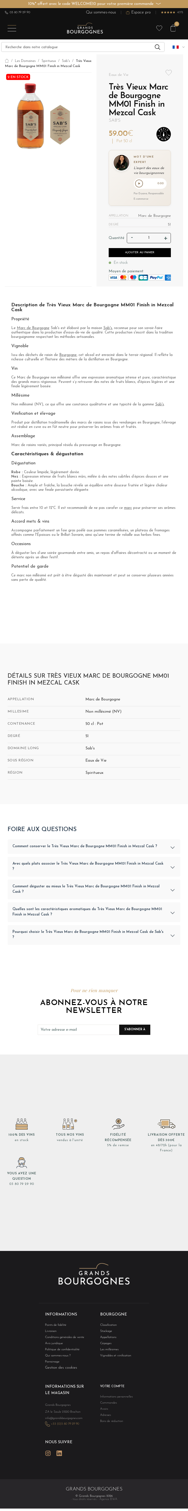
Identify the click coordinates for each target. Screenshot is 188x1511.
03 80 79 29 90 (17, 12)
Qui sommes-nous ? (55, 1357)
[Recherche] (82, 47)
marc (128, 509)
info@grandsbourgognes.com (61, 1418)
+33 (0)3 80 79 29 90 (62, 1424)
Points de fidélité (54, 1325)
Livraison (50, 1331)
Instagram (48, 1452)
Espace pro (138, 12)
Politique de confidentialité (60, 1351)
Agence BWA (108, 1498)
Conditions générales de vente (61, 1338)
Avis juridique (53, 1344)
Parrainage (51, 1363)
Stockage (105, 1331)
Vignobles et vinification (113, 1357)
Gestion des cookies (61, 1370)
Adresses (104, 1417)
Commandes (107, 1405)
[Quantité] (149, 239)
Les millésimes (108, 1351)
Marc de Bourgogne (33, 329)
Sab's (114, 120)
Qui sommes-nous (101, 12)
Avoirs (103, 1411)
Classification (107, 1325)
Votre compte (111, 1388)
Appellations (107, 1338)
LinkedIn (59, 1452)
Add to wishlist (168, 73)
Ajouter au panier (139, 253)
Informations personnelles (114, 1398)
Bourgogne (68, 356)
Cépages (105, 1344)
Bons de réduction (110, 1424)
